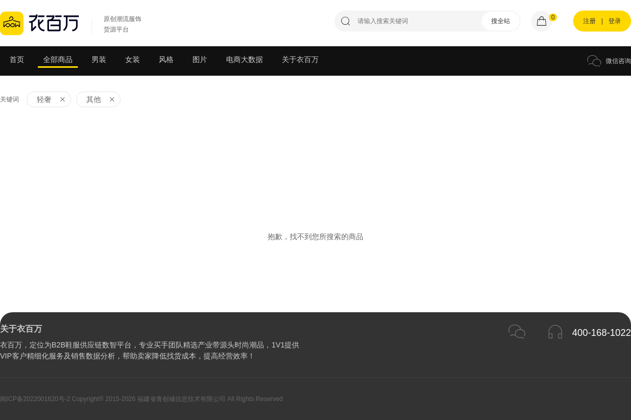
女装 (132, 59)
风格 (166, 59)
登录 (614, 21)
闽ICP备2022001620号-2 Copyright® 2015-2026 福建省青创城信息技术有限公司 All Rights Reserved (141, 399)
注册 (589, 21)
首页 (16, 59)
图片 (199, 59)
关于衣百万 (300, 59)
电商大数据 (244, 59)
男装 (98, 59)
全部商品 (58, 59)
